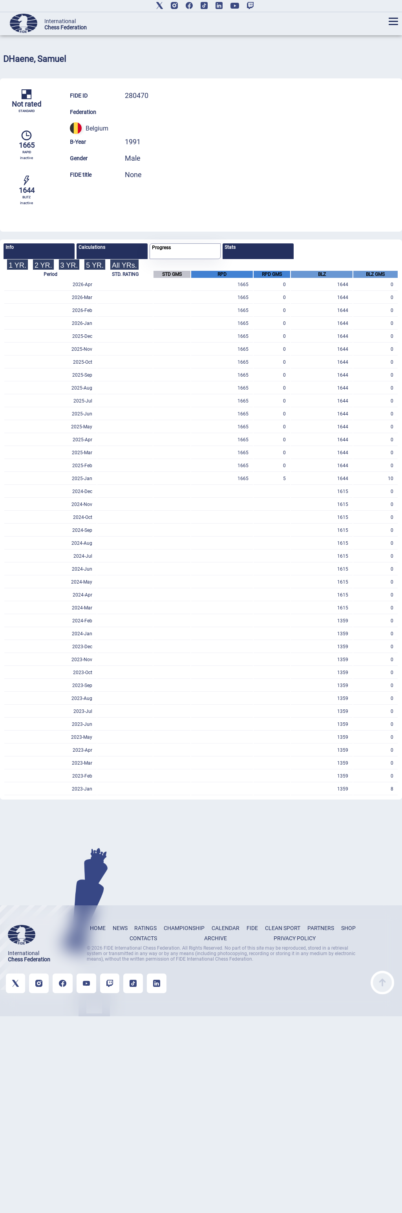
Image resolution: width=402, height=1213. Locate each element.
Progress (161, 247)
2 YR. (43, 265)
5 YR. (95, 265)
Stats (230, 247)
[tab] (39, 251)
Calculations (92, 247)
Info (9, 247)
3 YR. (69, 265)
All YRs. (124, 265)
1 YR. (17, 265)
